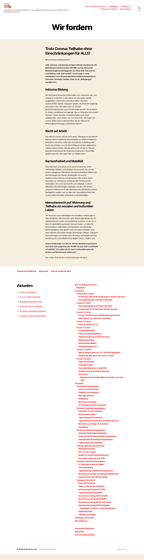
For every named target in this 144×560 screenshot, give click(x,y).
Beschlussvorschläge (88, 407)
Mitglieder (81, 290)
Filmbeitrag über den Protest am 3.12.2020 (98, 361)
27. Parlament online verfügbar (92, 470)
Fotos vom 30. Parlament (89, 395)
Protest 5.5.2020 (84, 364)
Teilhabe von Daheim (88, 520)
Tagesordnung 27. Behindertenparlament (97, 476)
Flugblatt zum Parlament (89, 398)
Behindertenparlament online (33, 304)
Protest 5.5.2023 (84, 327)
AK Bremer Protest (30, 555)
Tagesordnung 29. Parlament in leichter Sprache (100, 426)
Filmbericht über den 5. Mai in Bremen (95, 342)
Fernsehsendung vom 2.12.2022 (93, 464)
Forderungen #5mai (87, 336)
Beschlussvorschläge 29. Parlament (94, 429)
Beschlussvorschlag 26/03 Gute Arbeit (96, 508)
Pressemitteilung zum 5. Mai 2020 (94, 374)
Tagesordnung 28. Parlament (91, 448)
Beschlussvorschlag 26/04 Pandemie (95, 511)
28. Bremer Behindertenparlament (92, 436)
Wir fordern (83, 380)
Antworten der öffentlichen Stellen (94, 482)
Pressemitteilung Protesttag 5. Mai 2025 (96, 311)
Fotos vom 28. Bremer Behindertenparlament (99, 442)
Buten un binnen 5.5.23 (88, 330)
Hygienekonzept (85, 517)
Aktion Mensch (125, 10)
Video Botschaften (87, 367)
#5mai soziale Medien (88, 349)
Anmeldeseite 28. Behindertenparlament (97, 445)
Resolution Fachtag (87, 454)
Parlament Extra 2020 (87, 486)
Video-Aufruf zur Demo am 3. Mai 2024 (96, 324)
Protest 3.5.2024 (84, 318)
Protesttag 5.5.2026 (86, 296)
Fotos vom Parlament (29, 295)
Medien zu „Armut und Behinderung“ (95, 461)
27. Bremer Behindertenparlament (92, 467)
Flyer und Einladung (87, 489)
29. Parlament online (87, 420)
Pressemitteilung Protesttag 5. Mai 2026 (96, 305)
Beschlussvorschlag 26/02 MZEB (93, 504)
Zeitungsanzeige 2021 (88, 352)
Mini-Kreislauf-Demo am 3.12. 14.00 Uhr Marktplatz (101, 358)
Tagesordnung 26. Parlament (91, 498)
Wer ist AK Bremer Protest (95, 8)
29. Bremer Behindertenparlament (35, 314)
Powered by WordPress (49, 555)
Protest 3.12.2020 (85, 355)
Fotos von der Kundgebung (90, 339)
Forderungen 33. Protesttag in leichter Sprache (100, 315)
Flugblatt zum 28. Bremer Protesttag (95, 377)
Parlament (125, 8)
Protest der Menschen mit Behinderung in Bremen (101, 321)
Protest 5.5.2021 (84, 333)
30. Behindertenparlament (89, 392)
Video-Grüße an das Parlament (92, 492)
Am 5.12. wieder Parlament (31, 299)
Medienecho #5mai (87, 345)
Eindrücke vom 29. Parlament (33, 309)
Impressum (48, 273)
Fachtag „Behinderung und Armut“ (92, 451)
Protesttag (113, 8)
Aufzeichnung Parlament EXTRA (93, 495)
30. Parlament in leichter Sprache (93, 411)
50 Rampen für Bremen (109, 10)
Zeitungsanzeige (86, 370)
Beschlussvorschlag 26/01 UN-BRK (94, 501)
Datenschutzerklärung (28, 273)
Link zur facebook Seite (69, 273)
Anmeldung (83, 404)
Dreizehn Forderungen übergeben (35, 318)
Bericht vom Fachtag (87, 457)
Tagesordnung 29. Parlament (91, 423)
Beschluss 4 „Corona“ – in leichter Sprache (99, 514)
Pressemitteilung (86, 473)
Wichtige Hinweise (87, 401)
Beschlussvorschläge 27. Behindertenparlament (100, 479)
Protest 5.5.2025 (84, 308)
